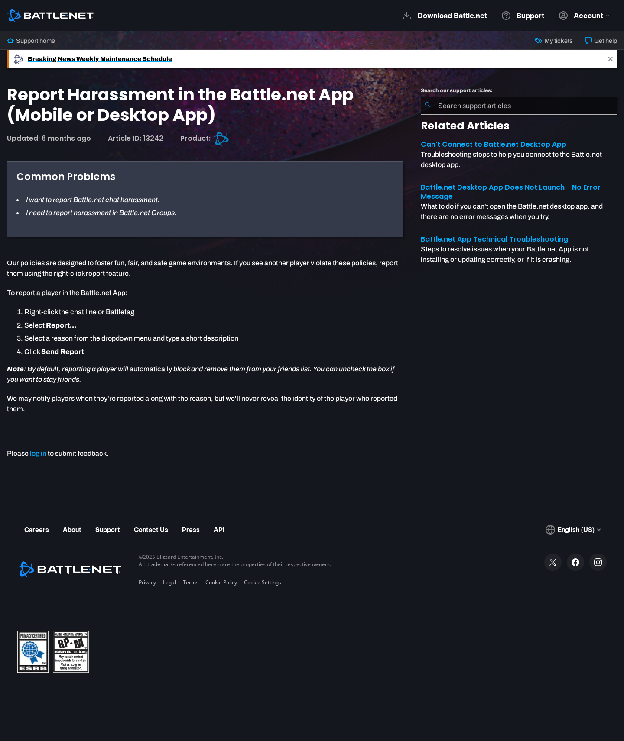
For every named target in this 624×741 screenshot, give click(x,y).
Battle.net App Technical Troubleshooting (494, 239)
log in (38, 453)
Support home (31, 40)
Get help (601, 40)
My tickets (553, 40)
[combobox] (519, 106)
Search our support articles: (457, 90)
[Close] (610, 59)
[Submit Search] (428, 106)
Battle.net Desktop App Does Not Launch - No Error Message (511, 191)
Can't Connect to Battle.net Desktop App (493, 144)
